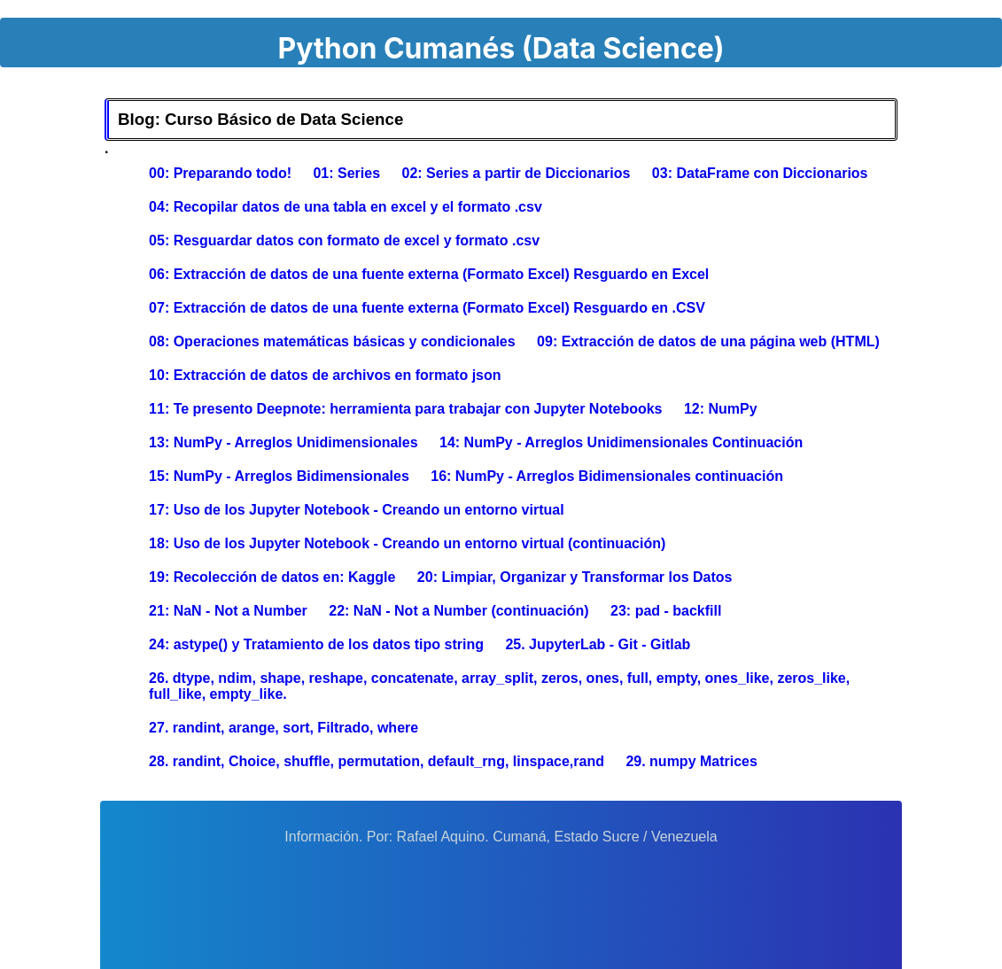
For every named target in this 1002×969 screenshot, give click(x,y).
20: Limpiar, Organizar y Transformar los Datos (575, 577)
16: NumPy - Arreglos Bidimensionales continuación (607, 476)
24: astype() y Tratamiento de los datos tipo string (316, 644)
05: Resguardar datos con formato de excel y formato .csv (344, 240)
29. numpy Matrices (691, 761)
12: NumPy (720, 408)
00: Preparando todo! (220, 173)
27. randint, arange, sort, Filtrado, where (283, 727)
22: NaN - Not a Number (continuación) (458, 610)
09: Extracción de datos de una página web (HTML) (708, 341)
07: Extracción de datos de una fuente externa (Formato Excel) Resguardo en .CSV (427, 307)
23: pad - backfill (665, 610)
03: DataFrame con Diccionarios (760, 173)
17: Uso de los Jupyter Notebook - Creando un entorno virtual (356, 509)
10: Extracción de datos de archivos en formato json (325, 375)
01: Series (346, 173)
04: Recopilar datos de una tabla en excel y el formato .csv (345, 206)
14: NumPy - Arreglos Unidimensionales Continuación (621, 442)
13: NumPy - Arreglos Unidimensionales (283, 442)
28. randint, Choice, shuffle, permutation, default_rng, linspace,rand (376, 761)
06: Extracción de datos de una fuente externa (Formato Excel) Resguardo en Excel (429, 274)
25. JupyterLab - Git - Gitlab (597, 644)
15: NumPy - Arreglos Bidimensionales (279, 476)
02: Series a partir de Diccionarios (516, 173)
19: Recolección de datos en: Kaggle (272, 577)
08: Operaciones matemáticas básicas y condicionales (332, 341)
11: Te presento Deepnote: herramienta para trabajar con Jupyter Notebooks (405, 408)
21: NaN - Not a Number (228, 610)
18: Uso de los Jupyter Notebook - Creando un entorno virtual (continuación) (407, 543)
